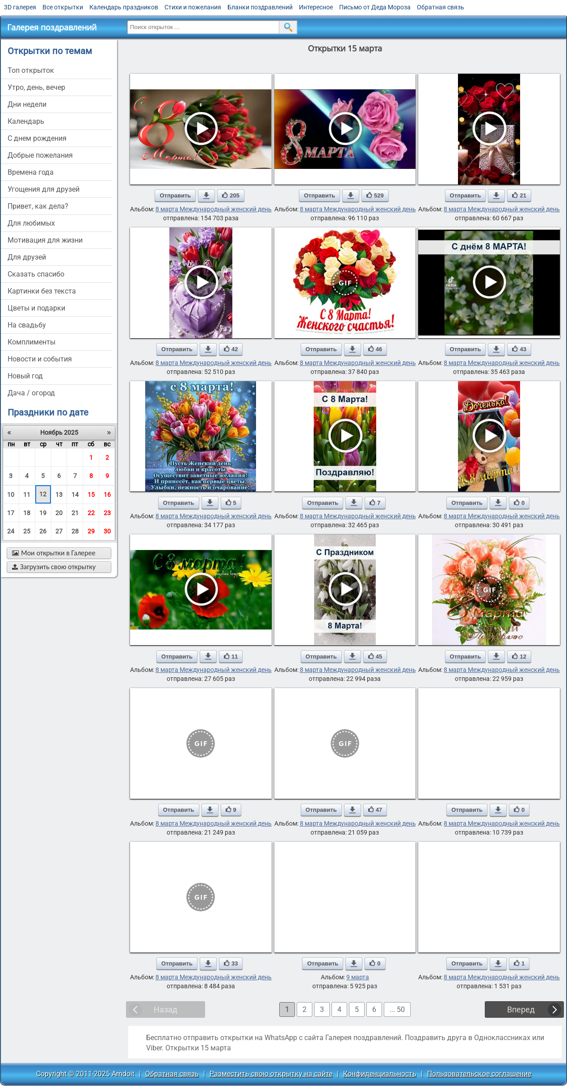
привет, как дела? (38, 206)
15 (91, 494)
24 (10, 531)
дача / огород (31, 393)
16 (107, 494)
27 (59, 531)
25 (26, 531)
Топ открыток (31, 70)
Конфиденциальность (379, 1074)
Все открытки (62, 7)
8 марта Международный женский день (213, 209)
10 (10, 494)
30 (107, 531)
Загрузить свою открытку (54, 566)
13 (59, 494)
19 (42, 512)
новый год (25, 376)
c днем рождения (37, 138)
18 (26, 512)
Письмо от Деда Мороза (375, 7)
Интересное (316, 7)
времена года (31, 172)
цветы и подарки (36, 308)
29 (91, 531)
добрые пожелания (40, 155)
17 (10, 512)
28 (75, 531)
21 (75, 512)
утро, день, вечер (36, 87)
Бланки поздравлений (260, 7)
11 (26, 494)
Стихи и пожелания (192, 7)
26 (42, 531)
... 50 (397, 1009)
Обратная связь (440, 7)
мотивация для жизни (45, 240)
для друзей (27, 257)
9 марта (357, 977)
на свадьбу (27, 325)
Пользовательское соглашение (479, 1074)
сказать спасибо (36, 274)
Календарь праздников (123, 7)
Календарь (26, 121)
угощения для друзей (44, 189)
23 (107, 512)
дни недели (27, 104)
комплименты (31, 342)
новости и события (40, 359)
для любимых (31, 223)
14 (75, 494)
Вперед (521, 1009)
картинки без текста (42, 291)
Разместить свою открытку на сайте (271, 1074)
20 (59, 512)
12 (42, 494)
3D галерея (20, 7)
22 (91, 512)
